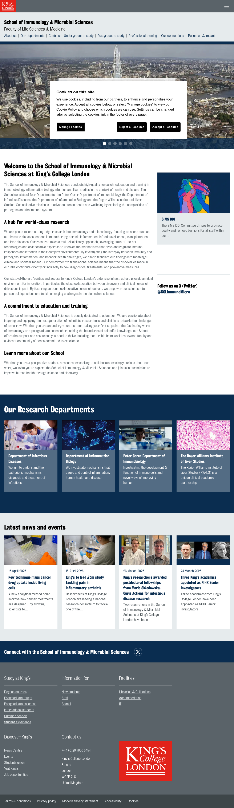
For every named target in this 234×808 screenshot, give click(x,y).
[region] (118, 110)
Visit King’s (11, 768)
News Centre (13, 750)
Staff (65, 698)
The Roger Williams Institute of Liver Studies (202, 458)
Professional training (143, 35)
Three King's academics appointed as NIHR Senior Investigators (200, 582)
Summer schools (15, 716)
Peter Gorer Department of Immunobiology (144, 458)
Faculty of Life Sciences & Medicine (34, 29)
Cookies (133, 801)
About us (10, 35)
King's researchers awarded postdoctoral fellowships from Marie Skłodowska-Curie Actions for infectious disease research (145, 588)
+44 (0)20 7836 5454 (76, 750)
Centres (54, 35)
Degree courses (15, 692)
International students (19, 710)
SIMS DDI (168, 219)
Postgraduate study (111, 35)
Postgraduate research (20, 704)
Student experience (17, 722)
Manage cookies (70, 126)
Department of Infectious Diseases (27, 458)
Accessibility (113, 801)
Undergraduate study (78, 35)
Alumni (66, 704)
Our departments (32, 35)
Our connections (172, 35)
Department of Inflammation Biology (87, 458)
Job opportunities (16, 774)
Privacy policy (46, 801)
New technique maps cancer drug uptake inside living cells (29, 582)
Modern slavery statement (80, 801)
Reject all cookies (131, 126)
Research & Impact (201, 35)
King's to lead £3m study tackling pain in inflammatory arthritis (85, 582)
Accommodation (130, 698)
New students (71, 692)
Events (8, 756)
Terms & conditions (17, 801)
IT (120, 704)
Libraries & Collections (134, 692)
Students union (14, 762)
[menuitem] (12, 35)
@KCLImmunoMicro (173, 292)
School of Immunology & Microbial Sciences (48, 22)
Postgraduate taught (18, 698)
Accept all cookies (165, 126)
